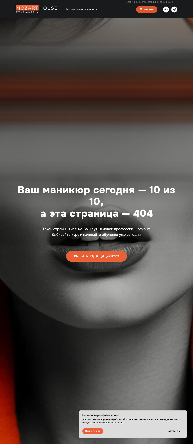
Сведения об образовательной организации (150, 2)
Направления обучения (80, 9)
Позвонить (147, 9)
